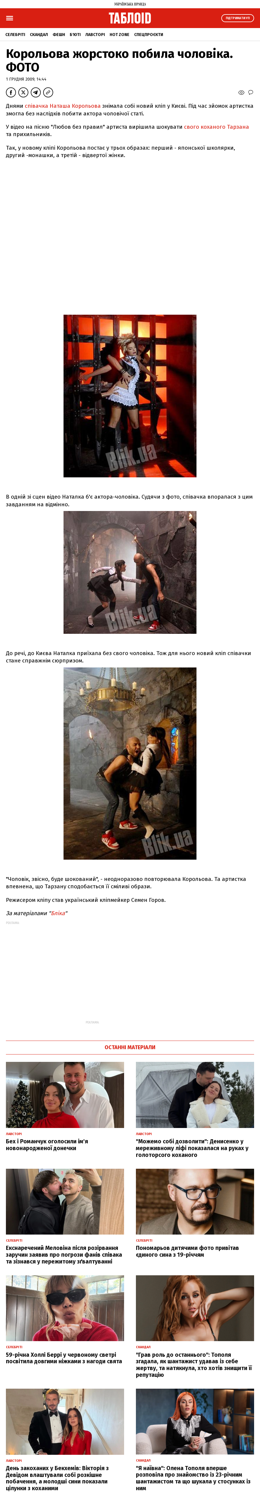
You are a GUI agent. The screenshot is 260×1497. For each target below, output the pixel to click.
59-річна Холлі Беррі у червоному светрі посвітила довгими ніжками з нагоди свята (64, 1358)
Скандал (39, 34)
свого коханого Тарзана (216, 126)
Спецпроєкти (148, 34)
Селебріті (15, 34)
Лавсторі (95, 34)
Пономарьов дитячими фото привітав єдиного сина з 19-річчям (187, 1251)
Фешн (59, 34)
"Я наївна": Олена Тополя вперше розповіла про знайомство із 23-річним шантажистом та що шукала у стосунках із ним (193, 1478)
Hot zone (119, 34)
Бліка (58, 913)
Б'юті (75, 34)
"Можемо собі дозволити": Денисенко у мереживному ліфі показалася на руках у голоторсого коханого (192, 1148)
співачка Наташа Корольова (63, 105)
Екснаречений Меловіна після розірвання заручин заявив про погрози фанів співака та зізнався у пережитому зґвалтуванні (64, 1255)
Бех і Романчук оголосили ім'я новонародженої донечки (47, 1145)
